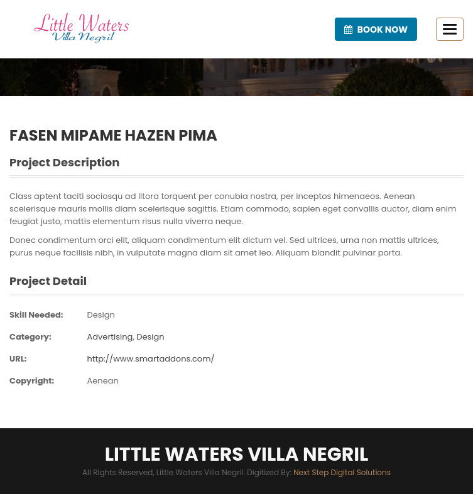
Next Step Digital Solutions (342, 472)
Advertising (110, 337)
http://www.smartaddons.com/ (150, 359)
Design (100, 315)
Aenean (102, 381)
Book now (376, 29)
